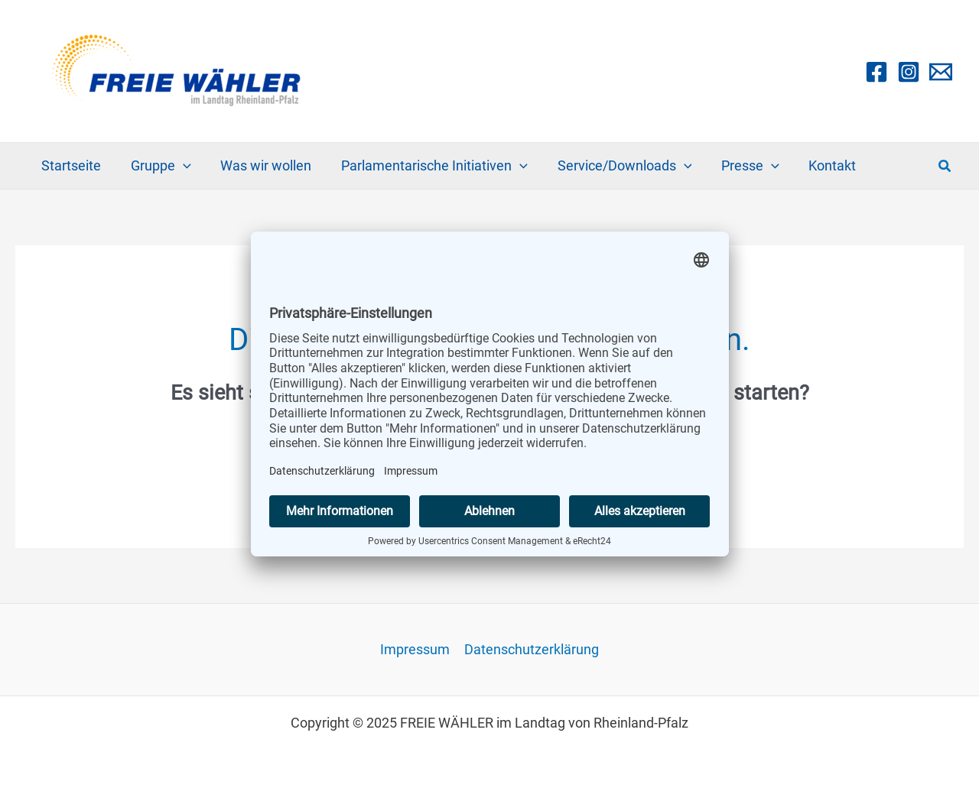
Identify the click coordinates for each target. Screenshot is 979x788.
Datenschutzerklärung (530, 650)
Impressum (415, 650)
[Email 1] (940, 71)
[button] (945, 166)
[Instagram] (908, 71)
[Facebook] (876, 71)
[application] (180, 166)
